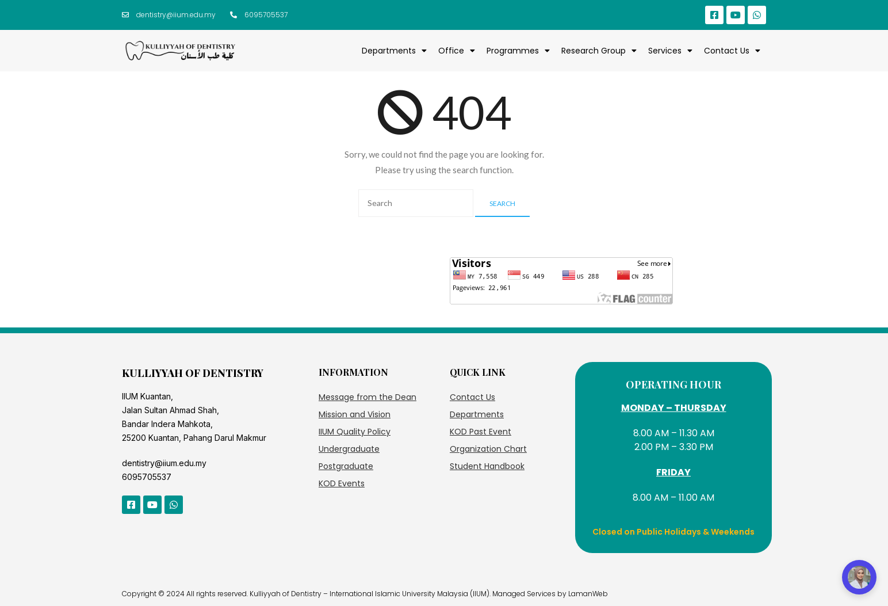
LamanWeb (588, 594)
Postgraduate (346, 466)
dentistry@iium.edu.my (164, 463)
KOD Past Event (480, 431)
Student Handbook (487, 466)
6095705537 (146, 477)
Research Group (599, 50)
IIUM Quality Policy (355, 431)
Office (456, 50)
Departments (394, 50)
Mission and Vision (355, 414)
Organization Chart (488, 449)
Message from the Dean (367, 397)
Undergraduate (349, 449)
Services (670, 50)
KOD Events (342, 483)
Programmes (518, 50)
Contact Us (732, 50)
